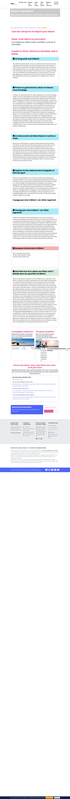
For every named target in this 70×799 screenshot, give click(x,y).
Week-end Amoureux (49, 4)
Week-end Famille (42, 4)
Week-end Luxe (56, 3)
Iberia (33, 349)
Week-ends (22, 2)
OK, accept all (49, 797)
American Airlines (15, 349)
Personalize (57, 797)
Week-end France (30, 4)
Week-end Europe (36, 4)
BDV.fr (44, 431)
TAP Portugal (24, 349)
